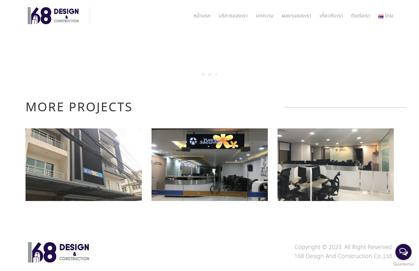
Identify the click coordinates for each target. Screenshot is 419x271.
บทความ (265, 16)
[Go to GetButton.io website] (403, 264)
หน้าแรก (202, 16)
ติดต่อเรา (360, 16)
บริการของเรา (233, 16)
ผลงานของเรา (296, 16)
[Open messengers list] (403, 252)
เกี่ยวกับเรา (331, 16)
